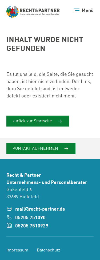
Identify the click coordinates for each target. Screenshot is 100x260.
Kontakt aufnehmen (36, 149)
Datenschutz (48, 250)
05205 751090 (30, 217)
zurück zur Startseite (33, 121)
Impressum (17, 250)
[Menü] (84, 10)
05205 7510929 (31, 226)
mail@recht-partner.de (40, 209)
